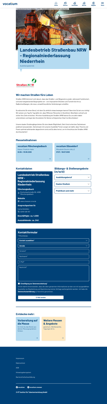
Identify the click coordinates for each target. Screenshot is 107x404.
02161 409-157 (24, 212)
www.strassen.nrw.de (28, 201)
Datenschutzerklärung (26, 292)
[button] (73, 177)
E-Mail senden (41, 298)
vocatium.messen (35, 387)
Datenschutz (20, 363)
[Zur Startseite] (10, 4)
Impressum (20, 358)
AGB (17, 368)
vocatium (20, 387)
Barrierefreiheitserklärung (25, 377)
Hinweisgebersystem (23, 372)
